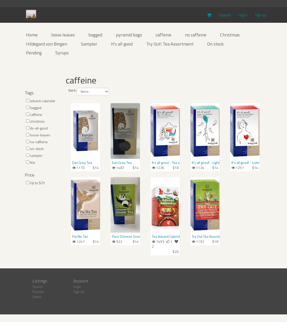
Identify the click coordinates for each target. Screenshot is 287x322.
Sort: (72, 90)
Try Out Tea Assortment (205, 236)
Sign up (260, 14)
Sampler (89, 43)
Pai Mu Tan (80, 236)
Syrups (62, 52)
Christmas (230, 34)
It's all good (122, 43)
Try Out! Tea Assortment (170, 43)
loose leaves (63, 34)
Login (77, 286)
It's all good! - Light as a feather (205, 162)
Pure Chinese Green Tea (125, 236)
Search (37, 286)
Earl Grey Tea (82, 162)
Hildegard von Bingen (46, 43)
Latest (36, 296)
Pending (34, 52)
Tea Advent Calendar (165, 236)
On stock (215, 43)
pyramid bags (129, 34)
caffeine (163, 34)
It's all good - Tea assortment (165, 162)
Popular (38, 291)
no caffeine (195, 34)
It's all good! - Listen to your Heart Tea (244, 162)
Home (32, 34)
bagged (95, 34)
